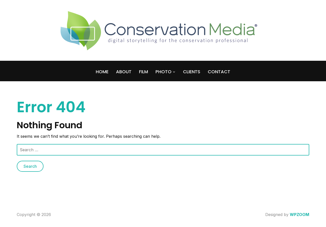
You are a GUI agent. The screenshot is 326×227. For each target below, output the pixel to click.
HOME (102, 71)
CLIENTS (191, 71)
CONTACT (219, 71)
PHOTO (164, 71)
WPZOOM (299, 214)
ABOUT (124, 71)
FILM (143, 71)
